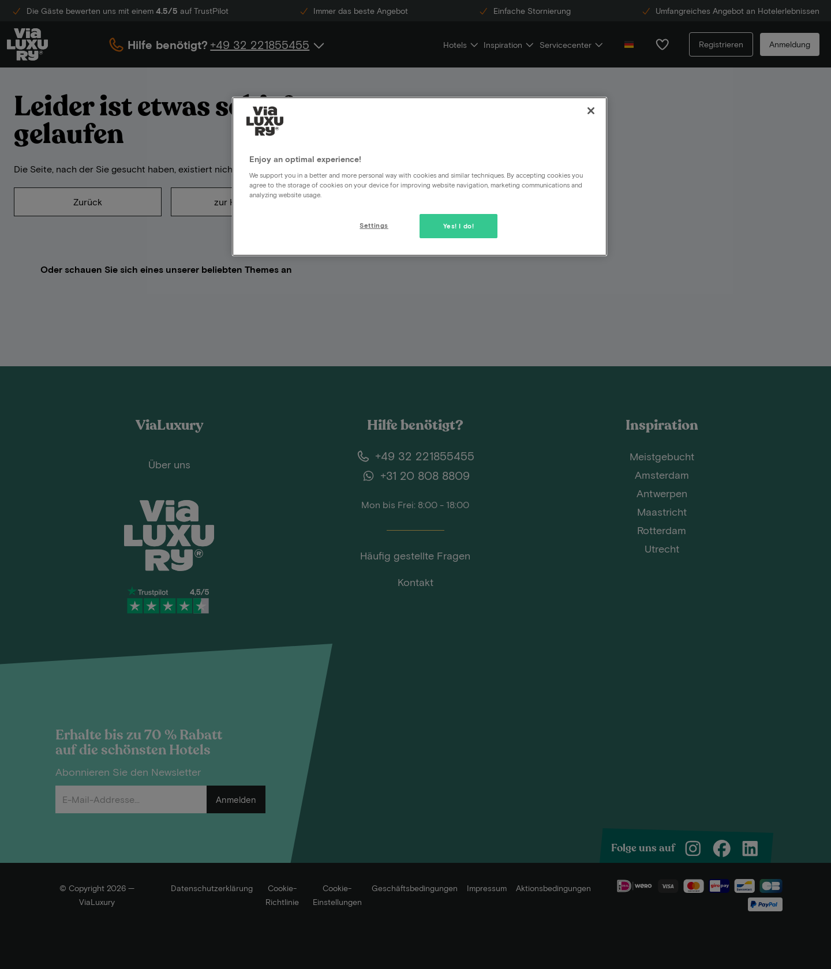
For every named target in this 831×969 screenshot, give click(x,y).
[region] (419, 176)
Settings (374, 225)
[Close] (591, 110)
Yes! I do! (458, 226)
